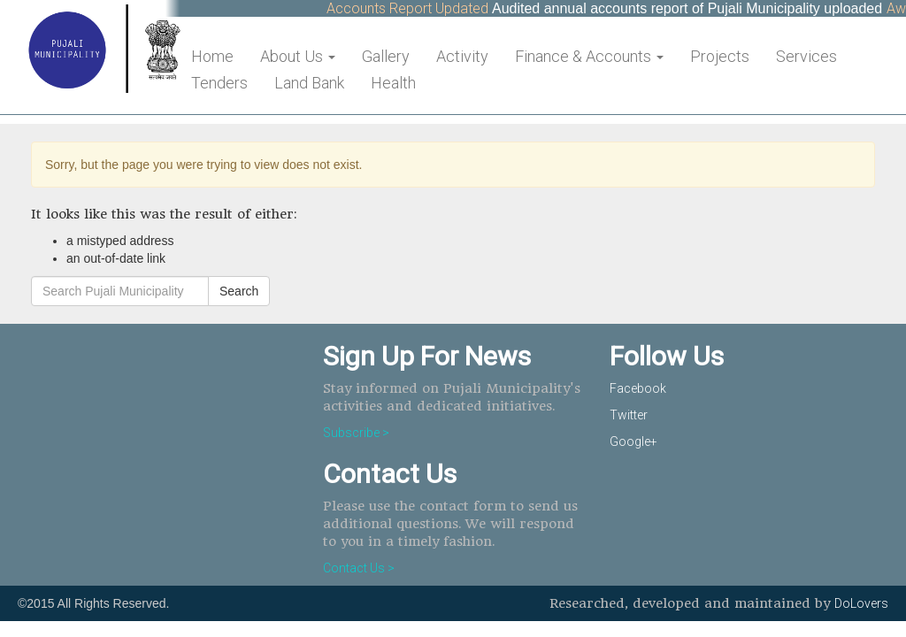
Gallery (386, 56)
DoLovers (861, 603)
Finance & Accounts (589, 56)
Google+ (633, 441)
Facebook (638, 388)
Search (238, 291)
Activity (462, 56)
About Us (297, 56)
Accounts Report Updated (412, 8)
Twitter (629, 415)
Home (212, 56)
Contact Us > (359, 568)
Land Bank (309, 82)
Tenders (219, 82)
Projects (719, 56)
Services (806, 56)
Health (393, 82)
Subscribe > (356, 433)
